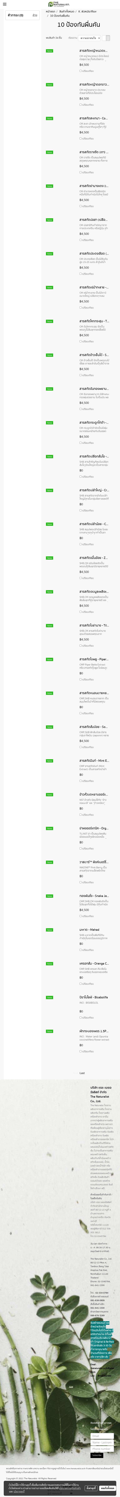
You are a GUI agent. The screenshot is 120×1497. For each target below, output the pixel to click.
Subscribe (96, 1455)
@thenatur (103, 1375)
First (75, 1073)
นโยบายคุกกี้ (19, 1491)
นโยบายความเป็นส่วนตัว (70, 1488)
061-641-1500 (97, 1308)
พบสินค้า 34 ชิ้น (54, 38)
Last (82, 1073)
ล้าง (35, 15)
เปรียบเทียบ (88, 71)
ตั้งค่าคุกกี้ (91, 1488)
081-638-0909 (97, 1300)
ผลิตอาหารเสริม (106, 1120)
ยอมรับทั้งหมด (107, 1488)
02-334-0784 (101, 1292)
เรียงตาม (73, 38)
